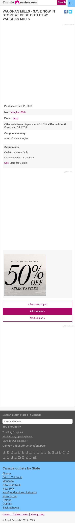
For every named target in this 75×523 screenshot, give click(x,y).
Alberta (6, 473)
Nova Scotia (9, 496)
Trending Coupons (12, 432)
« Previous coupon (37, 304)
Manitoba (8, 481)
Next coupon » (37, 318)
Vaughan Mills (18, 112)
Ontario (6, 499)
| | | (71, 3)
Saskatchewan (11, 507)
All (34, 457)
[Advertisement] (37, 63)
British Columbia (12, 477)
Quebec (7, 503)
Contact (6, 514)
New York (8, 488)
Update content (20, 514)
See (6, 162)
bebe (15, 118)
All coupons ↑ (37, 311)
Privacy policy (38, 514)
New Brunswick (11, 484)
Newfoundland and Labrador (19, 492)
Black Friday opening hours (17, 436)
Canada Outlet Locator (14, 440)
